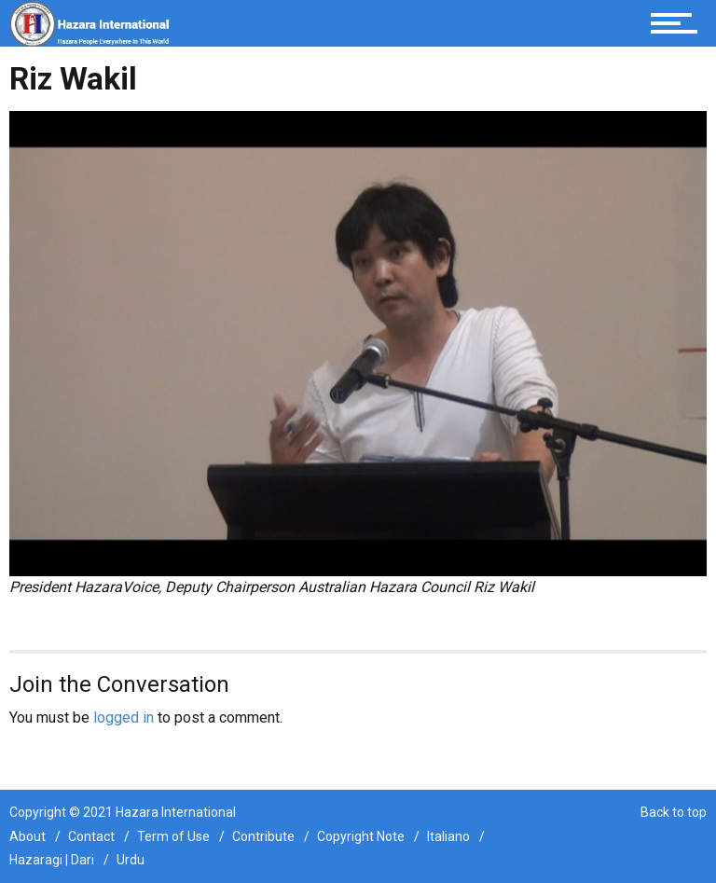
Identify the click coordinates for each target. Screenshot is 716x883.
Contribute (263, 836)
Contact (91, 836)
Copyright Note (361, 836)
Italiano (448, 836)
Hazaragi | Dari (51, 859)
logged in (123, 717)
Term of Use (173, 836)
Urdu (131, 859)
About (27, 836)
